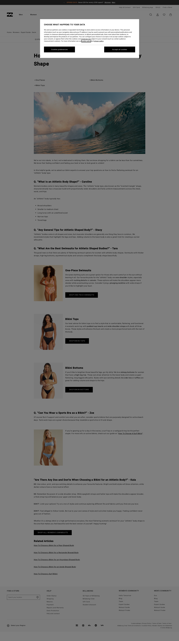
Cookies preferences (59, 49)
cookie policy (86, 41)
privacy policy (99, 41)
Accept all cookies (119, 49)
